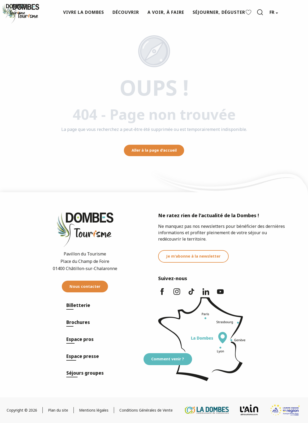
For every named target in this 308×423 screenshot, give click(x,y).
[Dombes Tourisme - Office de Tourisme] (14, 11)
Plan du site (58, 410)
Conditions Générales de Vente (146, 410)
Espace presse (82, 356)
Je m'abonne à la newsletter (193, 256)
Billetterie (78, 305)
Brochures (78, 322)
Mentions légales (94, 410)
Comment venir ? (167, 358)
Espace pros (80, 339)
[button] (260, 12)
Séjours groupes (85, 373)
